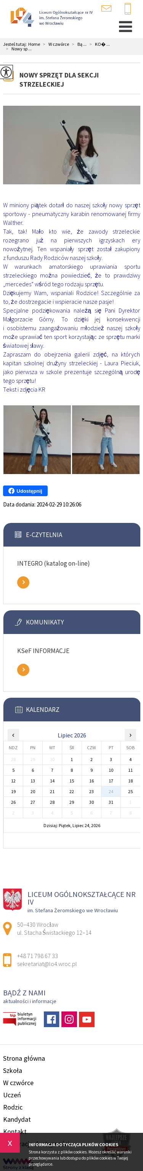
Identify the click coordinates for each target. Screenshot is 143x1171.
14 (52, 781)
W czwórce (54, 44)
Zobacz (23, 582)
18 (130, 781)
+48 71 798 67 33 (128, 9)
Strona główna (24, 1058)
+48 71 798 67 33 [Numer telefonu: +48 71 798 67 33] (37, 956)
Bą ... (78, 44)
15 (71, 781)
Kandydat (17, 1119)
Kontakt (15, 1131)
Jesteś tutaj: (15, 44)
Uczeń (12, 1094)
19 (13, 791)
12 (13, 781)
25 (130, 791)
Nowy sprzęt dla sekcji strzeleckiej (59, 80)
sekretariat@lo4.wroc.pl (106, 8)
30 (91, 802)
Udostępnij (25, 491)
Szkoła (12, 1070)
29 (71, 802)
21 (52, 791)
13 (33, 781)
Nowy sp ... (17, 49)
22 (71, 791)
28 (52, 802)
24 (111, 791)
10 (111, 770)
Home (34, 44)
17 (111, 781)
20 (33, 791)
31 (111, 802)
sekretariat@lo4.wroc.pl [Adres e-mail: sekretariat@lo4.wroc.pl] (47, 964)
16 (91, 781)
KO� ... (98, 44)
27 (33, 802)
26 (13, 802)
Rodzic (12, 1107)
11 (130, 770)
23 (91, 791)
